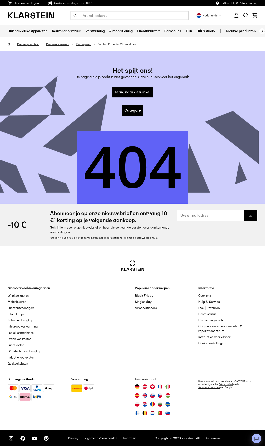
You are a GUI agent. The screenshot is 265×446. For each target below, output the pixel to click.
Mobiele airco (17, 302)
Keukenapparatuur (28, 44)
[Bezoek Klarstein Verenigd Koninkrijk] (145, 395)
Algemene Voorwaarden (104, 438)
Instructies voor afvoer (214, 337)
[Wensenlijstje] (245, 15)
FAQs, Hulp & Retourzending (239, 3)
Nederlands (208, 15)
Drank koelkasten (20, 339)
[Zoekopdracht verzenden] (75, 15)
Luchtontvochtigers (21, 308)
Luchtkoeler (16, 345)
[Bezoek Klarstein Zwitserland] (152, 386)
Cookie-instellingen (211, 343)
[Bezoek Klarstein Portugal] (160, 412)
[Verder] (262, 31)
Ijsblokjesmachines (21, 333)
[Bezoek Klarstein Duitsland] (137, 386)
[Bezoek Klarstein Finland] (137, 412)
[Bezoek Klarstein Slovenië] (167, 412)
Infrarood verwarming (24, 326)
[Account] (236, 15)
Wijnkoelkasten (19, 296)
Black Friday (144, 296)
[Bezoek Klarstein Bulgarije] (160, 404)
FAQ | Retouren (209, 308)
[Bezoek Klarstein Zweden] (167, 404)
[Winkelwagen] (254, 15)
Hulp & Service (209, 302)
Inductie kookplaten (22, 357)
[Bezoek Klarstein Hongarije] (167, 395)
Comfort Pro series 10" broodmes (118, 44)
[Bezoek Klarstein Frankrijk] (160, 386)
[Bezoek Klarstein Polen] (137, 404)
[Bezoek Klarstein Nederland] (152, 412)
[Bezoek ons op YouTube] (36, 438)
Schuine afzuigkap (21, 320)
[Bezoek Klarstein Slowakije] (152, 395)
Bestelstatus (207, 314)
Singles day (143, 302)
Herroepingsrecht (211, 320)
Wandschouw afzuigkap (25, 351)
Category (132, 110)
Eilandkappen (18, 314)
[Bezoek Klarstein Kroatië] (145, 404)
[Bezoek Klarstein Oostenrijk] (145, 386)
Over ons (204, 296)
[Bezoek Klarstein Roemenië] (152, 404)
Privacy (75, 438)
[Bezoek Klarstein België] (145, 412)
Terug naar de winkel (132, 92)
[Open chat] (256, 438)
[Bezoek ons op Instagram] (11, 438)
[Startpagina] (12, 44)
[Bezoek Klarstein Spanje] (137, 395)
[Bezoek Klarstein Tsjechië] (160, 395)
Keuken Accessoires (59, 44)
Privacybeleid (226, 384)
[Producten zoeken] (130, 15)
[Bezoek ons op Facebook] (24, 438)
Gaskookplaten (18, 363)
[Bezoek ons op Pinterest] (48, 438)
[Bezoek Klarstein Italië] (167, 386)
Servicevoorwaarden (209, 387)
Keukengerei (84, 44)
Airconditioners (146, 308)
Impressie (135, 438)
